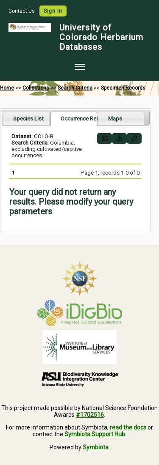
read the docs (128, 427)
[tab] (26, 118)
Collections (35, 88)
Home (7, 88)
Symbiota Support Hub (94, 434)
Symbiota (96, 447)
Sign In (53, 11)
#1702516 (90, 414)
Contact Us (22, 11)
